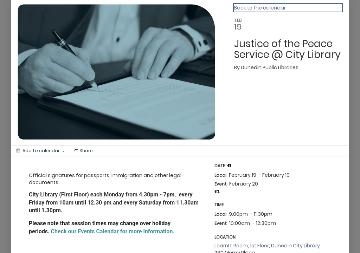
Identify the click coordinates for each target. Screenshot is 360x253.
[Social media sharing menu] (83, 150)
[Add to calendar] (40, 150)
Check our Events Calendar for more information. (112, 231)
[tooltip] (229, 165)
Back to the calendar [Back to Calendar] (260, 7)
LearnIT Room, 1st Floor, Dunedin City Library (267, 245)
